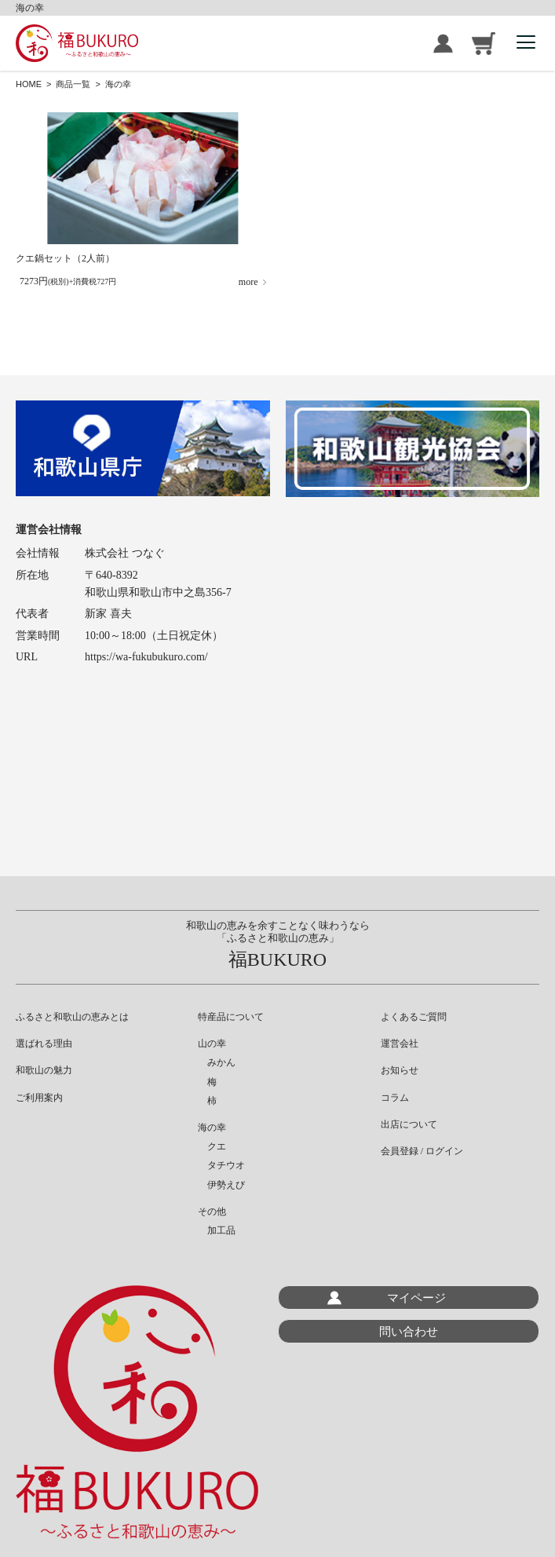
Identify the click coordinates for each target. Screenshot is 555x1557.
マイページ (416, 1297)
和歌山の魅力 (44, 1070)
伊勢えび (221, 1184)
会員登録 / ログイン (443, 43)
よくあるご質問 (414, 1016)
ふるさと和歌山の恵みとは (72, 1016)
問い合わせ (408, 1331)
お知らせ (399, 1070)
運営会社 (399, 1043)
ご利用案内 (39, 1097)
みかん (217, 1062)
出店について (409, 1124)
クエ (212, 1146)
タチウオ (221, 1165)
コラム (395, 1097)
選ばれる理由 (44, 1043)
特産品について (231, 1016)
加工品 (217, 1230)
